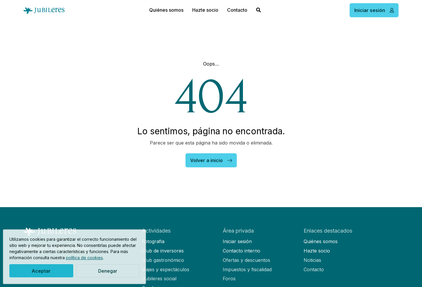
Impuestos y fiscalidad (247, 269)
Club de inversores (163, 251)
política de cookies (84, 257)
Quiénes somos (166, 10)
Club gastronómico (163, 260)
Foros (229, 278)
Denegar (107, 271)
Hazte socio (205, 10)
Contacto (237, 10)
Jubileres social (159, 278)
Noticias (312, 260)
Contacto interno (241, 251)
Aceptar (41, 271)
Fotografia (153, 241)
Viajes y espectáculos (165, 269)
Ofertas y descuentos (246, 260)
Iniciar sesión (237, 241)
